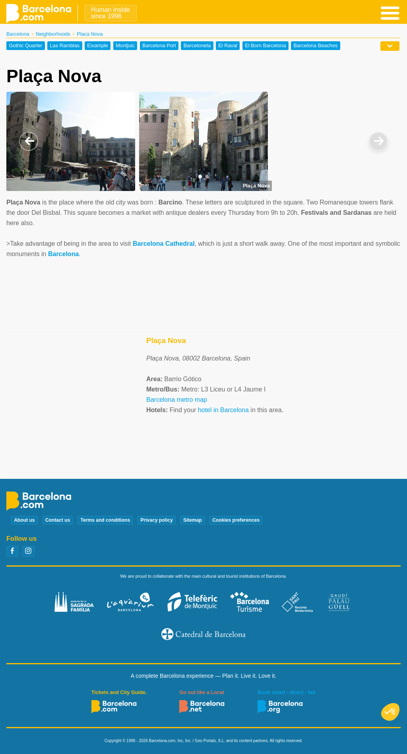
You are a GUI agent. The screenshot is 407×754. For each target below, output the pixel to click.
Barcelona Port (159, 46)
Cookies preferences (236, 520)
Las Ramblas (65, 46)
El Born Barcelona (265, 46)
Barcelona (17, 34)
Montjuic (125, 46)
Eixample (97, 46)
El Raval (227, 46)
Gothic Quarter (25, 46)
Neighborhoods (53, 34)
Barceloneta (197, 46)
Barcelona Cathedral (164, 243)
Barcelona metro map (176, 399)
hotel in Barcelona (223, 410)
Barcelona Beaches (315, 46)
